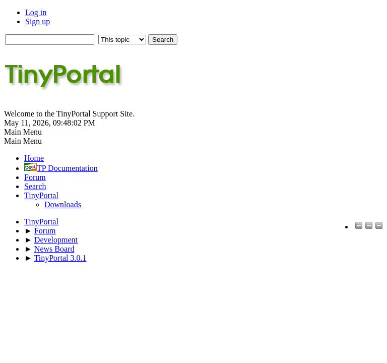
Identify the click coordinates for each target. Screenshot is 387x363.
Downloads (62, 204)
